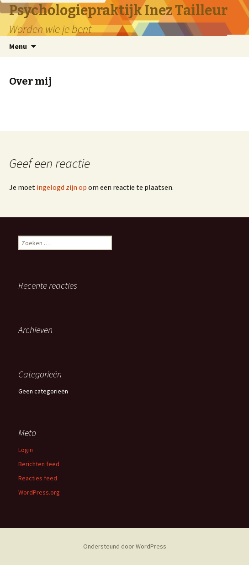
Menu (18, 46)
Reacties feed (37, 478)
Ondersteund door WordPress (124, 546)
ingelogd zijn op (62, 187)
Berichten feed (38, 464)
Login (25, 450)
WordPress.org (39, 492)
